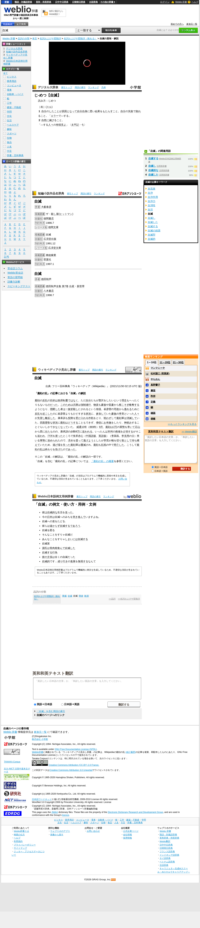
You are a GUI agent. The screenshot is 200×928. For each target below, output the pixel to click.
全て (5, 73)
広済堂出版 (50, 238)
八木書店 (49, 290)
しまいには (71, 539)
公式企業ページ (130, 831)
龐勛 (37, 400)
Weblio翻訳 (165, 841)
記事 (55, 393)
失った (66, 444)
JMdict (54, 812)
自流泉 (151, 188)
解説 (83, 393)
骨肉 (52, 548)
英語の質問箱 (15, 277)
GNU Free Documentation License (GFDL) (76, 749)
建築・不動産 (14, 107)
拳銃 (48, 255)
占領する (128, 431)
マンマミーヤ (158, 368)
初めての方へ (177, 24)
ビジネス (11, 76)
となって (72, 111)
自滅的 (46, 561)
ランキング (93, 87)
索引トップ (66, 87)
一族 (67, 409)
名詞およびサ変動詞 (50, 38)
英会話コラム (15, 268)
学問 (9, 111)
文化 (9, 116)
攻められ (53, 440)
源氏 (44, 548)
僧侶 (98, 422)
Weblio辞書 (37, 752)
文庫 (58, 247)
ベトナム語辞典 (167, 861)
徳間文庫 (53, 227)
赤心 (80, 435)
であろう (75, 525)
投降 (70, 418)
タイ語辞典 (165, 858)
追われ (41, 435)
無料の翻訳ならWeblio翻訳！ (56, 12)
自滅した (70, 548)
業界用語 (11, 81)
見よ (63, 124)
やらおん (155, 379)
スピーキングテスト (18, 286)
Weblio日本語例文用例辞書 (56, 496)
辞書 (7, 2)
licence (65, 815)
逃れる (128, 409)
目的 (52, 400)
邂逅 (153, 390)
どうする (73, 422)
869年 (92, 426)
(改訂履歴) (131, 752)
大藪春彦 (46, 206)
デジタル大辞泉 (48, 87)
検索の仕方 (19, 834)
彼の (44, 556)
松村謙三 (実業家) (160, 373)
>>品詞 (112, 599)
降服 (64, 596)
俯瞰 (153, 418)
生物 (9, 138)
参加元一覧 (191, 24)
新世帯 (81, 286)
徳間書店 (49, 218)
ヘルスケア (13, 124)
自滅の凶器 (154, 230)
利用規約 (18, 841)
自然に (45, 120)
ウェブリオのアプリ (60, 831)
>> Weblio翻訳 (189, 431)
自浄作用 (153, 197)
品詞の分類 (24, 38)
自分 (43, 111)
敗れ (138, 111)
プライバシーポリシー (25, 845)
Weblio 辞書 (181, 2)
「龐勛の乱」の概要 (102, 461)
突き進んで (79, 516)
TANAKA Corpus (12, 761)
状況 (88, 413)
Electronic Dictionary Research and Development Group (135, 812)
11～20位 (165, 362)
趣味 (9, 129)
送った (69, 512)
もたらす (108, 111)
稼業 (53, 255)
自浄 (150, 192)
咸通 (78, 426)
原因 (64, 111)
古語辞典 (93, 2)
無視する (83, 561)
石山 (137, 426)
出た (47, 431)
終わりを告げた (54, 449)
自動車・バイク (15, 94)
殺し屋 (55, 213)
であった (70, 449)
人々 (50, 124)
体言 (34, 38)
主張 (49, 556)
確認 (153, 413)
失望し (41, 418)
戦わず (107, 418)
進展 (72, 561)
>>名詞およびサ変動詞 (129, 599)
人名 (9, 146)
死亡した (119, 444)
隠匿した (55, 409)
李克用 (125, 435)
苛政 (116, 409)
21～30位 (178, 362)
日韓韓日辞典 (78, 2)
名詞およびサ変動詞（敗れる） (80, 38)
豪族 (103, 404)
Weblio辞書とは (21, 831)
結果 (97, 111)
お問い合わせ (93, 831)
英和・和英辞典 (43, 2)
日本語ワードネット (42, 799)
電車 (9, 89)
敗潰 (86, 596)
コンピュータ (14, 85)
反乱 (45, 400)
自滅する (65, 525)
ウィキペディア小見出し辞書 (57, 369)
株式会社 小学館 (40, 739)
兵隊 (75, 404)
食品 (9, 142)
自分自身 (82, 111)
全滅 (70, 596)
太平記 (75, 124)
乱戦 (103, 444)
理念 (124, 400)
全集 (58, 286)
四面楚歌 (45, 422)
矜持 (153, 396)
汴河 (50, 435)
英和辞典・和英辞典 (169, 838)
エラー (54, 115)
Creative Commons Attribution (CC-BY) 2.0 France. (74, 765)
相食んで (60, 548)
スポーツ (11, 133)
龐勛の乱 (42, 393)
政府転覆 (63, 400)
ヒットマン (66, 213)
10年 (84, 426)
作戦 (90, 418)
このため (65, 404)
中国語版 (91, 435)
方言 (9, 151)
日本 (49, 516)
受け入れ (81, 418)
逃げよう (88, 440)
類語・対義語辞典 (23, 2)
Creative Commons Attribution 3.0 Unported (71, 770)
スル (49, 106)
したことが (55, 111)
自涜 (150, 209)
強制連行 (86, 404)
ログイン (165, 2)
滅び (51, 120)
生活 (9, 120)
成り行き (63, 561)
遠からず (55, 525)
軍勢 (122, 426)
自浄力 (151, 201)
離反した (50, 418)
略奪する (134, 404)
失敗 (130, 111)
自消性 (151, 205)
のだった (53, 404)
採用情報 (127, 838)
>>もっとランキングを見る (182, 424)
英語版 (102, 435)
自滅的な (52, 512)
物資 (96, 404)
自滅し (152, 165)
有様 (58, 124)
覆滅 (83, 444)
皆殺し (74, 409)
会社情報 (127, 834)
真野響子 (155, 384)
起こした (47, 413)
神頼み (128, 422)
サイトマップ (20, 848)
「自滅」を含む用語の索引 (51, 711)
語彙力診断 (13, 281)
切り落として (124, 440)
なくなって (61, 426)
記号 (6, 257)
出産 (71, 286)
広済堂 (52, 247)
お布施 (107, 422)
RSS (113, 880)
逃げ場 (56, 444)
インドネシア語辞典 (169, 855)
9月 (101, 426)
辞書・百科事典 (15, 155)
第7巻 (65, 286)
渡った (59, 435)
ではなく (73, 400)
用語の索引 (80, 87)
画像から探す (56, 834)
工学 (9, 103)
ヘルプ (195, 2)
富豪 (111, 404)
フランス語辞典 (167, 851)
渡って (79, 440)
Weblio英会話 (15, 272)
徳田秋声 (46, 279)
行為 (54, 552)
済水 (70, 440)
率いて (131, 426)
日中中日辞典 (61, 2)
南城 (117, 431)
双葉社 (47, 259)
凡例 (103, 87)
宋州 (110, 431)
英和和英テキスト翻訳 (52, 673)
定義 (153, 401)
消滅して (132, 418)
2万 (115, 426)
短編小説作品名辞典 (51, 193)
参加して (101, 413)
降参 (81, 596)
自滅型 (151, 234)
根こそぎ (124, 404)
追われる (87, 431)
